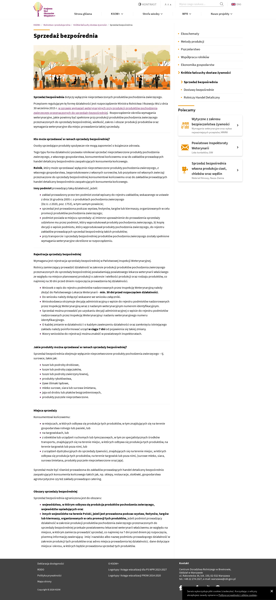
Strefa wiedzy (153, 14)
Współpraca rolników (195, 57)
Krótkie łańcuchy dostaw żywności (206, 72)
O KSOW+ (113, 563)
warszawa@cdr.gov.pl (223, 579)
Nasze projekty (222, 14)
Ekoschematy (190, 33)
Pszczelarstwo (190, 49)
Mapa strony (44, 581)
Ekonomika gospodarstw (197, 65)
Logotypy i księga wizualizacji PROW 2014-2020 (134, 575)
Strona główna (83, 14)
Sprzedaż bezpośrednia (201, 82)
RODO (40, 569)
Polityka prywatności (49, 575)
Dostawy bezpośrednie (199, 90)
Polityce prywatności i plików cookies (237, 595)
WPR (187, 14)
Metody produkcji (192, 41)
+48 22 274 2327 (193, 579)
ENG (236, 4)
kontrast (147, 4)
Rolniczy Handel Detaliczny (202, 97)
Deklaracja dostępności (50, 563)
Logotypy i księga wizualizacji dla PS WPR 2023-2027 (137, 569)
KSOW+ (117, 14)
